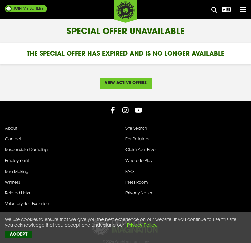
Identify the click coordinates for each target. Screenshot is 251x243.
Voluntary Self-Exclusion (27, 204)
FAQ (130, 172)
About (11, 129)
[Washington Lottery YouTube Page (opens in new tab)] (138, 110)
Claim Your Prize (141, 150)
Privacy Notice (140, 193)
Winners (12, 183)
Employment (17, 161)
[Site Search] (214, 10)
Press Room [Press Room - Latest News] (137, 183)
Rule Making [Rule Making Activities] (16, 172)
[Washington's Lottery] (125, 11)
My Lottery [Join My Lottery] (28, 8)
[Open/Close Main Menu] (240, 9)
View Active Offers (126, 83)
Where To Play (139, 161)
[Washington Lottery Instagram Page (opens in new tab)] (125, 110)
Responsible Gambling (26, 150)
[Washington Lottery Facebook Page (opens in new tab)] (112, 110)
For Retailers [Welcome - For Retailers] (137, 139)
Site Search (136, 129)
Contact (13, 139)
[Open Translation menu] (225, 9)
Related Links (17, 193)
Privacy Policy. (141, 225)
